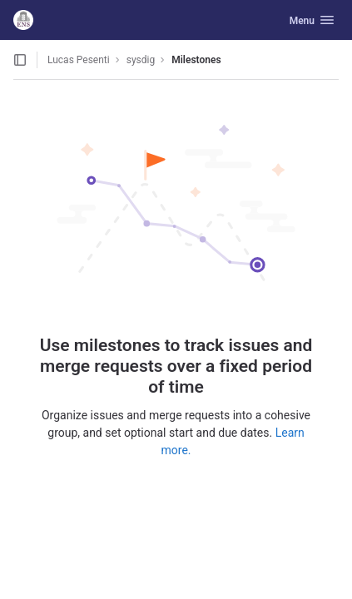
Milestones (196, 60)
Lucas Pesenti (78, 60)
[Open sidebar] (20, 60)
